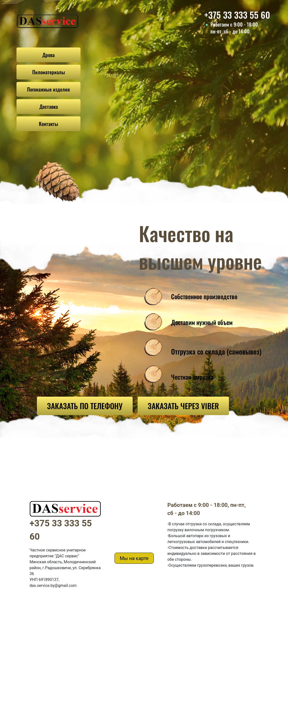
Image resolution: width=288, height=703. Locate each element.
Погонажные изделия (48, 89)
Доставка (48, 106)
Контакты (48, 123)
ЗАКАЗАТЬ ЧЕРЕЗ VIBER (183, 405)
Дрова (48, 55)
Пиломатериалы (48, 72)
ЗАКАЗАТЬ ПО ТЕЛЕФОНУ (85, 405)
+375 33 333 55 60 (237, 14)
